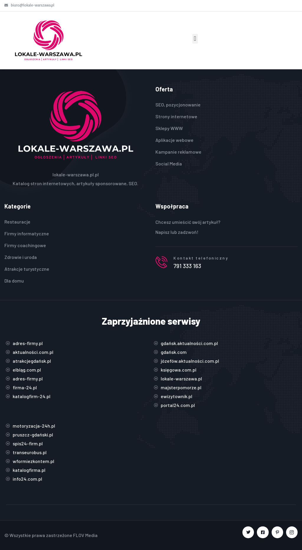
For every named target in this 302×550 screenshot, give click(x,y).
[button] (195, 39)
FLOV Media (85, 535)
